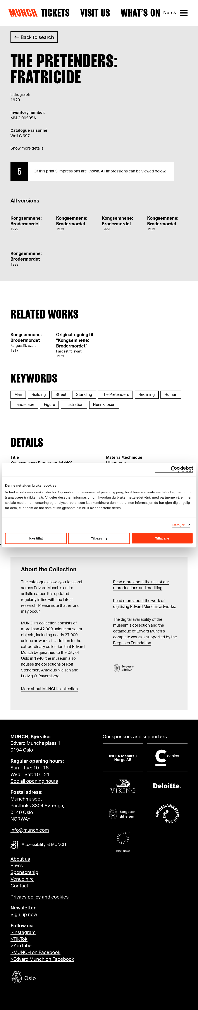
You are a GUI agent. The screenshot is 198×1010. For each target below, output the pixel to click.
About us (20, 859)
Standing (84, 395)
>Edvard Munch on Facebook (42, 959)
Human (170, 395)
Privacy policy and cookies (39, 897)
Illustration (74, 405)
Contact (19, 886)
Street (60, 395)
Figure (49, 405)
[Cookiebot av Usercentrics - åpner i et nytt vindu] (174, 469)
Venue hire (22, 879)
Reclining (147, 395)
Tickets (55, 12)
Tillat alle (162, 538)
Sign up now (23, 914)
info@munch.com (29, 830)
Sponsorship (24, 872)
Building (39, 395)
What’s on (140, 12)
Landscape (24, 405)
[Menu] (184, 13)
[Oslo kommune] (43, 978)
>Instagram (23, 932)
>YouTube (21, 945)
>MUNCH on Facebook (35, 952)
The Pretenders (115, 395)
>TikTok (19, 939)
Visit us (95, 12)
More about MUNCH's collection (49, 689)
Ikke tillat (36, 538)
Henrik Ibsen (104, 405)
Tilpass (99, 538)
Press (16, 865)
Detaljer (178, 525)
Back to (37, 37)
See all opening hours (34, 781)
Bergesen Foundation (132, 643)
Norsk (169, 12)
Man (18, 395)
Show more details (26, 148)
